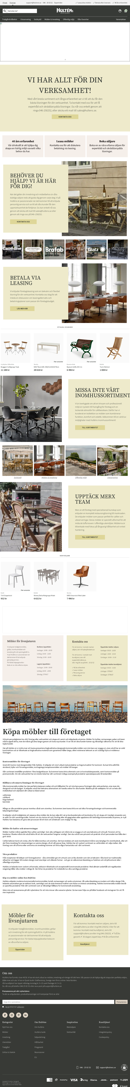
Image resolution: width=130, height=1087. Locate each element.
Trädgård (6, 1047)
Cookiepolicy (104, 1037)
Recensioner (39, 1052)
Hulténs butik (40, 1032)
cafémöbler (100, 843)
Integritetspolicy (105, 1032)
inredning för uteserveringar (21, 843)
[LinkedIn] (25, 1015)
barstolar (6, 802)
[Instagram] (11, 1015)
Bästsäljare (71, 1027)
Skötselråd (71, 1032)
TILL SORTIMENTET (90, 427)
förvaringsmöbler (26, 767)
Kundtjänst (85, 944)
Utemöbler (6, 1042)
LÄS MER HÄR (22, 308)
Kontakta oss (104, 1027)
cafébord (6, 797)
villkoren (20, 1007)
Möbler (5, 1032)
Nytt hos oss (7, 1027)
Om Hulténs (39, 1027)
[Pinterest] (18, 1015)
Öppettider (58, 3)
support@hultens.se (33, 3)
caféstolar (7, 795)
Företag (13, 3)
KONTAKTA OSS (65, 117)
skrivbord (6, 767)
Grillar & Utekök (8, 1052)
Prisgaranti (39, 1047)
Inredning (6, 1037)
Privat (5, 3)
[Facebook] (5, 1015)
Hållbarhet (39, 1042)
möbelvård (61, 869)
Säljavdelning (40, 1037)
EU (36, 1057)
